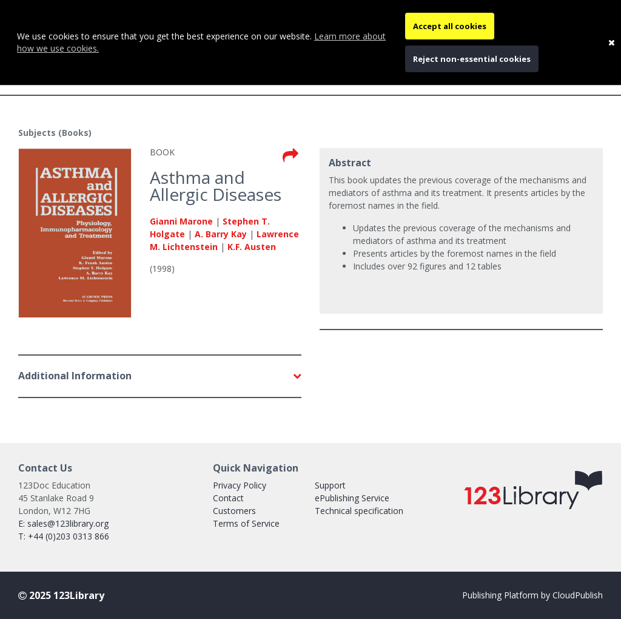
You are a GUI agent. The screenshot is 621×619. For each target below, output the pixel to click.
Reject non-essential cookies (472, 58)
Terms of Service (246, 523)
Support (330, 485)
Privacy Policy (239, 485)
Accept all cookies (449, 26)
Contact (228, 498)
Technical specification (359, 510)
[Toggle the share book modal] (290, 156)
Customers (234, 510)
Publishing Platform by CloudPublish (532, 595)
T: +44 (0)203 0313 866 (63, 536)
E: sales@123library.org (63, 523)
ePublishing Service (352, 498)
